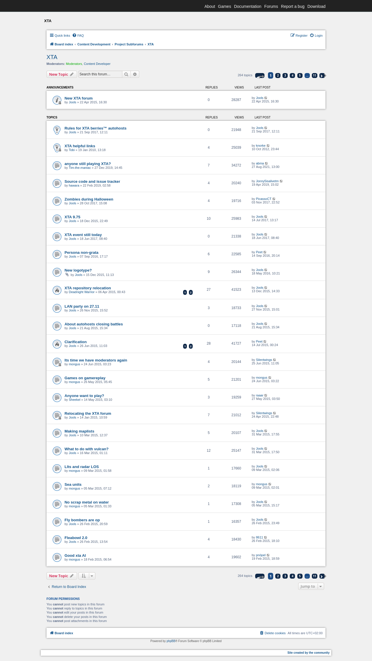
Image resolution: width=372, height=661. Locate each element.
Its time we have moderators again (96, 360)
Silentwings (264, 359)
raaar (260, 395)
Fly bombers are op (82, 520)
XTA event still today (83, 235)
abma (260, 163)
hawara (74, 185)
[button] (259, 75)
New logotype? (78, 270)
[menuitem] (78, 35)
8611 (259, 537)
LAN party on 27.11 (82, 306)
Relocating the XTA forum (88, 413)
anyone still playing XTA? (88, 164)
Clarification (76, 342)
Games (224, 6)
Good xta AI (75, 555)
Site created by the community (308, 652)
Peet (259, 252)
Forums (271, 6)
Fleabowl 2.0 (76, 538)
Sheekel (75, 399)
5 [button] (300, 75)
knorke (261, 145)
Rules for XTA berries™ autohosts (95, 128)
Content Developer (97, 63)
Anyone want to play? (84, 396)
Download (316, 6)
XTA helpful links (80, 146)
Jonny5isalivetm (267, 181)
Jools (72, 102)
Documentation (247, 6)
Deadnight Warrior (82, 292)
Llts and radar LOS (82, 467)
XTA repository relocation (88, 288)
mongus (74, 364)
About (209, 6)
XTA (51, 57)
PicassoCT (263, 199)
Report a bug (293, 6)
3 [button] (285, 75)
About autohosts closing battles (94, 324)
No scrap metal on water (87, 502)
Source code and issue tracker (92, 181)
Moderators (74, 63)
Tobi (72, 150)
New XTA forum (79, 98)
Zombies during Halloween (89, 199)
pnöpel (261, 555)
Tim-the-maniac (80, 167)
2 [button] (278, 75)
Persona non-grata (82, 252)
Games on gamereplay (85, 378)
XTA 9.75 (72, 217)
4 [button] (293, 75)
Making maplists (79, 431)
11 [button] (314, 75)
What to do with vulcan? (87, 449)
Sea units (73, 484)
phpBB (171, 641)
